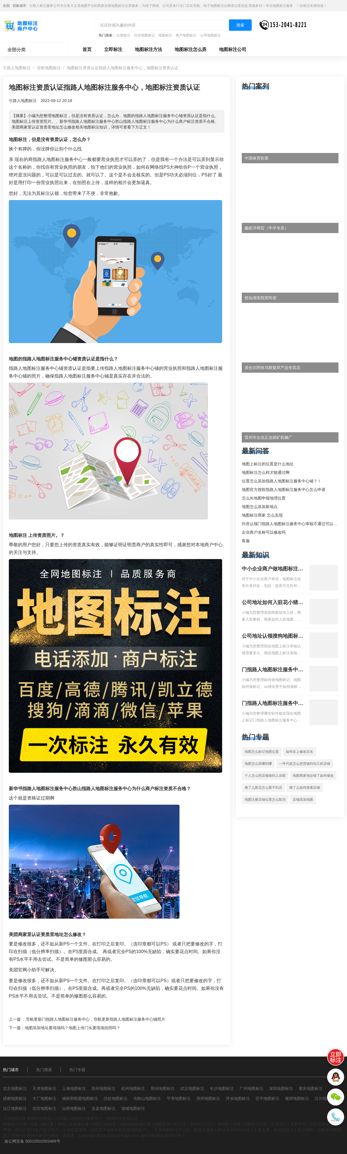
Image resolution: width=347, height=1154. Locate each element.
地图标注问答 (256, 1124)
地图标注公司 (232, 49)
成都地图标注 (15, 1098)
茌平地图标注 (267, 1098)
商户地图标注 (186, 35)
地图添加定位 (202, 1124)
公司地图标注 (210, 35)
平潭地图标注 (179, 1098)
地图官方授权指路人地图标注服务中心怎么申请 (283, 489)
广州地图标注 (251, 1088)
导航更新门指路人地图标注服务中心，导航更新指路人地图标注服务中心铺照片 (95, 1019)
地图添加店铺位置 (135, 1124)
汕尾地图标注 (74, 1108)
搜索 (240, 25)
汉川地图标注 (326, 1098)
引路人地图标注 (17, 68)
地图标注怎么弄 (190, 49)
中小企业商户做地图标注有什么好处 (272, 569)
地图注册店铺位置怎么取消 (265, 800)
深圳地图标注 (281, 1088)
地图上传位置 (104, 1124)
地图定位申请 (15, 1124)
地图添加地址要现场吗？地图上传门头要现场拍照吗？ (72, 1027)
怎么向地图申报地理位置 (264, 498)
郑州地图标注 (163, 1088)
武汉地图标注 (192, 1088)
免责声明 (298, 1124)
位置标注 (123, 35)
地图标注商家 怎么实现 (262, 515)
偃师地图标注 (297, 1098)
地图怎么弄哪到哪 (258, 764)
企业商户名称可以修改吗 (264, 532)
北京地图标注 (15, 1088)
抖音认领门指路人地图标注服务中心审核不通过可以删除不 (293, 523)
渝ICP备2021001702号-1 (163, 1135)
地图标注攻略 (229, 1124)
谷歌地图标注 (49, 68)
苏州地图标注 (103, 1088)
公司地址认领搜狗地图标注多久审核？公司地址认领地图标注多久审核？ (272, 636)
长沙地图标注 (222, 1088)
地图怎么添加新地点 (260, 506)
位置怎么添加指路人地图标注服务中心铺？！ (281, 481)
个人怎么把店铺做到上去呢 (265, 776)
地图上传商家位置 (73, 1124)
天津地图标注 (44, 1088)
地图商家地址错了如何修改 (313, 776)
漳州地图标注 (208, 1098)
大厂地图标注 (44, 1098)
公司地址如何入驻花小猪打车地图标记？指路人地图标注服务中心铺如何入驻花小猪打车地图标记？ (272, 603)
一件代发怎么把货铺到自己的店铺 (304, 764)
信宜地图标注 (44, 1108)
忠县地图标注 (103, 1108)
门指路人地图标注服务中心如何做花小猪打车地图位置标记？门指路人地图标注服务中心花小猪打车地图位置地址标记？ (272, 670)
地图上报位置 (42, 1124)
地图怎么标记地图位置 (262, 752)
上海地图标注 (74, 1088)
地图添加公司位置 (170, 1124)
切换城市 (19, 6)
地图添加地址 (321, 1124)
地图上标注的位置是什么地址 (268, 464)
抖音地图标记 (144, 35)
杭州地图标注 (133, 1088)
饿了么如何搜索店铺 (304, 788)
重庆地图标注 (311, 1088)
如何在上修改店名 (299, 752)
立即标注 (113, 49)
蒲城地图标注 (133, 1108)
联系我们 (279, 1124)
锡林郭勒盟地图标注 (80, 1098)
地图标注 (165, 35)
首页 (87, 49)
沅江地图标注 (15, 1108)
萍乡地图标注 (238, 1098)
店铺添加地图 (303, 800)
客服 (246, 541)
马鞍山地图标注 (147, 1098)
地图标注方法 (148, 49)
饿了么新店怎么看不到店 (263, 788)
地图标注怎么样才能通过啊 (266, 472)
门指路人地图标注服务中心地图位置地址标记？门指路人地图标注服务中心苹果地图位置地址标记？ (272, 703)
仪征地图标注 (115, 1098)
